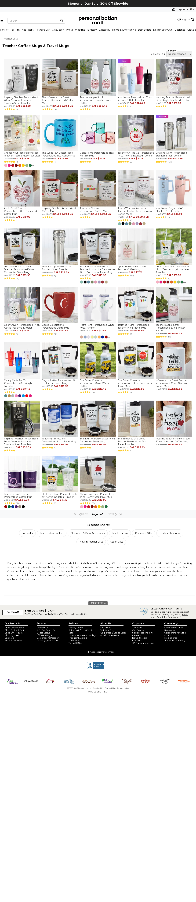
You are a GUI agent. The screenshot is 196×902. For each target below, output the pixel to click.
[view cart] (193, 19)
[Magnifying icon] (62, 20)
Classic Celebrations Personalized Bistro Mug (55, 326)
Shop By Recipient (14, 630)
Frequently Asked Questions (78, 639)
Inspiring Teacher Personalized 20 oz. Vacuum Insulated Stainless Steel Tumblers (21, 100)
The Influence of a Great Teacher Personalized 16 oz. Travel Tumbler (133, 441)
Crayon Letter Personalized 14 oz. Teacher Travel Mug (58, 382)
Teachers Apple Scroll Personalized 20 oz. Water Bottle (170, 327)
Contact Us (42, 627)
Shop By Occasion (14, 627)
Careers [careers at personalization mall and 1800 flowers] (136, 635)
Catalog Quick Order (47, 640)
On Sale (191, 29)
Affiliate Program (45, 635)
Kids (24, 29)
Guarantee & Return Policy (82, 635)
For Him (15, 29)
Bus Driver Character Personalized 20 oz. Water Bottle (94, 383)
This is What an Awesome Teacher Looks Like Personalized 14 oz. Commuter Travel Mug (98, 269)
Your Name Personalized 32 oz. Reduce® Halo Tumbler (135, 99)
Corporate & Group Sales (113, 632)
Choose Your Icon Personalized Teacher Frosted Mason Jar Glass (22, 154)
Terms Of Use (75, 643)
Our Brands (138, 630)
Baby (31, 29)
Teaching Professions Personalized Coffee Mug (18, 495)
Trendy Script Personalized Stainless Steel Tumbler (57, 268)
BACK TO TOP (98, 603)
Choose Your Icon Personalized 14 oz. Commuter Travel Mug (97, 495)
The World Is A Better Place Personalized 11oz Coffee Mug (59, 154)
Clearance (179, 29)
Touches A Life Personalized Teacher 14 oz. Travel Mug (133, 326)
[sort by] (179, 54)
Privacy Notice (80, 614)
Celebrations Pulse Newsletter (173, 628)
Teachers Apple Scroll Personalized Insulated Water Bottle (96, 100)
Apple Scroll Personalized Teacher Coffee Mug (132, 268)
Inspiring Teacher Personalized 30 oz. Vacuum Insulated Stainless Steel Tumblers (21, 441)
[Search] (36, 21)
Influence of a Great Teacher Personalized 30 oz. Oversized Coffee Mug (172, 383)
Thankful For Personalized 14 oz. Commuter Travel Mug (97, 440)
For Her (4, 29)
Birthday (92, 29)
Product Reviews (13, 640)
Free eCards (170, 638)
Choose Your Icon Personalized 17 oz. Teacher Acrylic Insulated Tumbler (173, 269)
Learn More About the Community (169, 615)
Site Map (9, 638)
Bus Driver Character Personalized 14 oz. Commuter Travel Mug (135, 383)
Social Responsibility (142, 632)
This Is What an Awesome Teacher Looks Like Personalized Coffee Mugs (136, 211)
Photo (69, 29)
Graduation (58, 29)
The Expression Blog (174, 640)
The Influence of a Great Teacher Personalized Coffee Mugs (58, 100)
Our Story (105, 627)
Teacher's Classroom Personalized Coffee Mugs (94, 210)
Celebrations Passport (48, 638)
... (32, 165)
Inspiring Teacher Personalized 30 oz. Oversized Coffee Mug (173, 440)
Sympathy (104, 29)
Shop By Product (13, 632)
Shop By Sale (12, 635)
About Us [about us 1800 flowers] (137, 627)
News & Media (139, 638)
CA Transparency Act (143, 643)
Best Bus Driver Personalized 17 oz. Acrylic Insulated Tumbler (59, 495)
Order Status (43, 632)
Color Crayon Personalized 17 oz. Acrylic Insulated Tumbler (22, 326)
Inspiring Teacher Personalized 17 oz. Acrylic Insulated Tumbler (173, 99)
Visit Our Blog (107, 630)
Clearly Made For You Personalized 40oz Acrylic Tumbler (18, 383)
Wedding (80, 29)
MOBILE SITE (94, 691)
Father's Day (43, 29)
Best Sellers (144, 29)
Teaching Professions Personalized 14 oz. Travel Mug (59, 440)
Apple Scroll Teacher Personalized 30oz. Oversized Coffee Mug (20, 211)
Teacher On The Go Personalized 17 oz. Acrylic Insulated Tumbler (136, 154)
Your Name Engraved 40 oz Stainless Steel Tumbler (171, 210)
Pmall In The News (109, 635)
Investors (137, 640)
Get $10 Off (13, 612)
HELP (105, 691)
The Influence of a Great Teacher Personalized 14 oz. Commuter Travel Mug (19, 269)
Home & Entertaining (124, 29)
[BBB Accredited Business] (96, 668)
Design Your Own (163, 29)
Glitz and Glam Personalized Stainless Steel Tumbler (171, 154)
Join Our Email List (46, 630)
